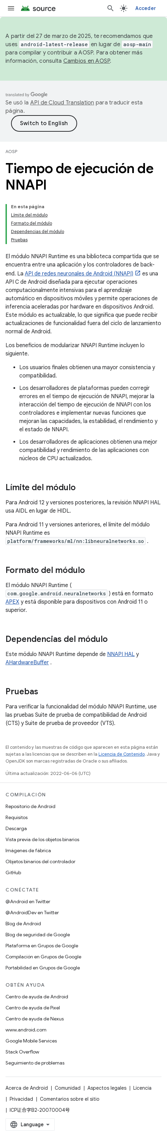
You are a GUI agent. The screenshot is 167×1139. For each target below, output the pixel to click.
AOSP (11, 151)
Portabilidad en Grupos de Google (43, 968)
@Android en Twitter (28, 901)
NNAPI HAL (121, 654)
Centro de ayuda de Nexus (35, 1019)
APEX (12, 601)
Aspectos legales (106, 1088)
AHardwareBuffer (27, 662)
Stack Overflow (22, 1052)
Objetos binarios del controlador (40, 861)
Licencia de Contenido (121, 754)
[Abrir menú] (11, 8)
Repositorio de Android (30, 806)
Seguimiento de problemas (35, 1063)
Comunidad (68, 1088)
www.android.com (26, 1030)
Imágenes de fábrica (28, 850)
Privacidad (21, 1099)
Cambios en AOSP (86, 61)
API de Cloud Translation (62, 102)
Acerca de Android (27, 1088)
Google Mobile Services (31, 1041)
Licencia (142, 1088)
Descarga (16, 828)
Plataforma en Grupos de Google (42, 946)
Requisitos (17, 817)
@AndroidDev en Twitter (32, 912)
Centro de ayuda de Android (37, 997)
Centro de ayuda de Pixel (33, 1008)
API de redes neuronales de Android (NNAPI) (79, 273)
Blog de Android (23, 923)
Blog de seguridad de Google (38, 934)
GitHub (13, 872)
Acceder (145, 8)
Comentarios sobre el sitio (70, 1099)
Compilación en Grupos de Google (43, 957)
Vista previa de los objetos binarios (42, 839)
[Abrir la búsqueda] (110, 8)
